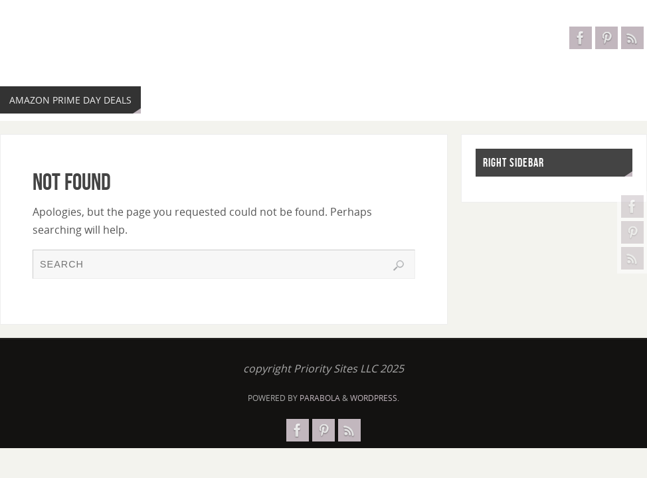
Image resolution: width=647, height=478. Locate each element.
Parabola (320, 398)
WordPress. (374, 398)
